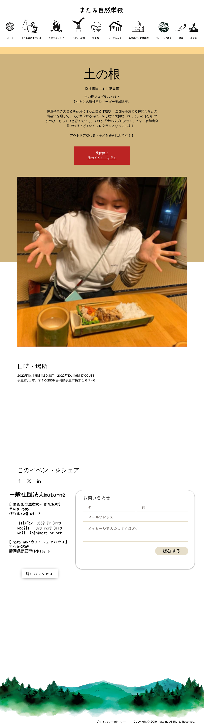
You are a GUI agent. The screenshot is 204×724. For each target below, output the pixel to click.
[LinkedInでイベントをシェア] (39, 481)
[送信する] (171, 551)
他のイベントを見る (102, 158)
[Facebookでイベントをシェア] (19, 481)
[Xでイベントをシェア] (29, 481)
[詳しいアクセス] (40, 573)
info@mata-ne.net (46, 533)
